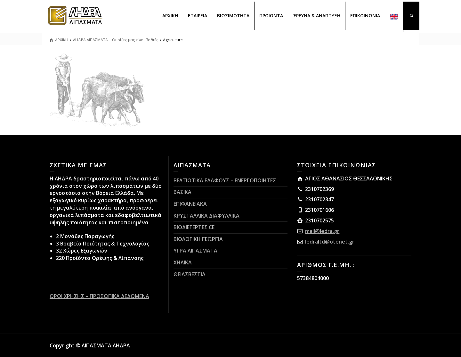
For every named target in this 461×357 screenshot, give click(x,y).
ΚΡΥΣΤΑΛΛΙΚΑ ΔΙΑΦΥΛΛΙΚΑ (206, 215)
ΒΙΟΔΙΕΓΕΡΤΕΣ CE (194, 227)
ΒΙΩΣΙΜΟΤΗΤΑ (233, 15)
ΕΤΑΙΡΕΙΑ (197, 15)
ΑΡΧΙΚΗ (170, 15)
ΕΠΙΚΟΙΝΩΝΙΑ (365, 15)
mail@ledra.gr (322, 231)
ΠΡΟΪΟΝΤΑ (271, 15)
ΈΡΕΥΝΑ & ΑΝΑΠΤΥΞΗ (316, 15)
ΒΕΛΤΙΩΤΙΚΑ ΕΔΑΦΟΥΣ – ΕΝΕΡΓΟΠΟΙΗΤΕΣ (225, 180)
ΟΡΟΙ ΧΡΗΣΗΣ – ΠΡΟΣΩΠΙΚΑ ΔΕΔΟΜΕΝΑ (99, 296)
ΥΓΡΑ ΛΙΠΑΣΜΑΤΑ (195, 250)
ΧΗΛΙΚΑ (183, 262)
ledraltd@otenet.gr (329, 241)
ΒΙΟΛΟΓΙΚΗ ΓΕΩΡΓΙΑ (198, 239)
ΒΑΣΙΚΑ (182, 191)
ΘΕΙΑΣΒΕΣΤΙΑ (190, 274)
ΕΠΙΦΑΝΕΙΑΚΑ (190, 203)
